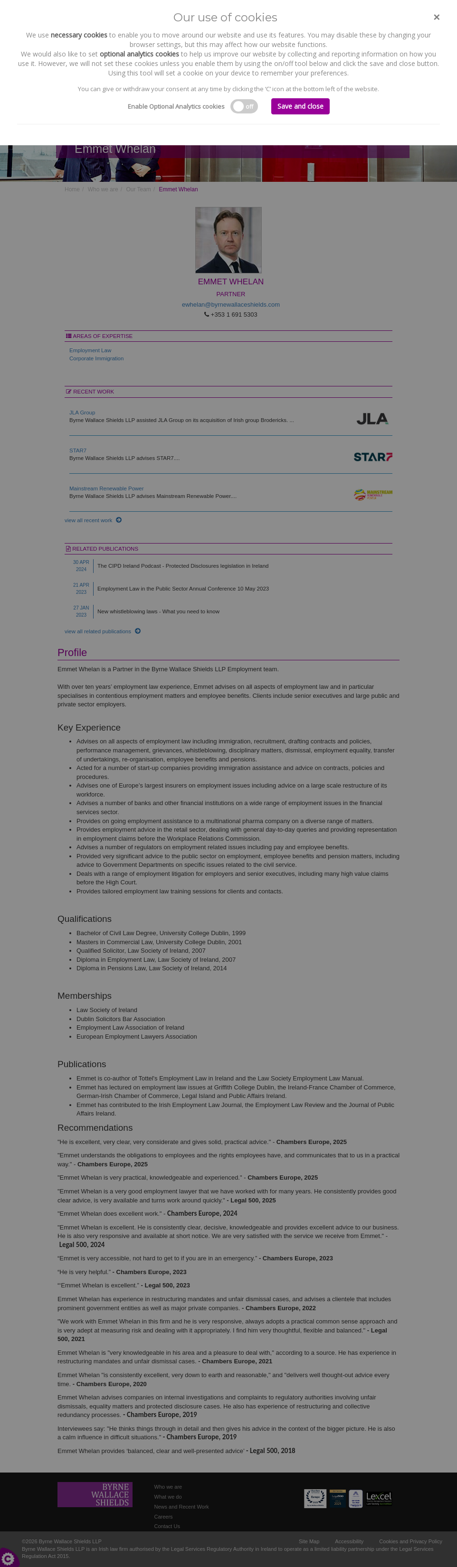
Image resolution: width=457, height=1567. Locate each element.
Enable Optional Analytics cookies (176, 106)
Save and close (300, 106)
